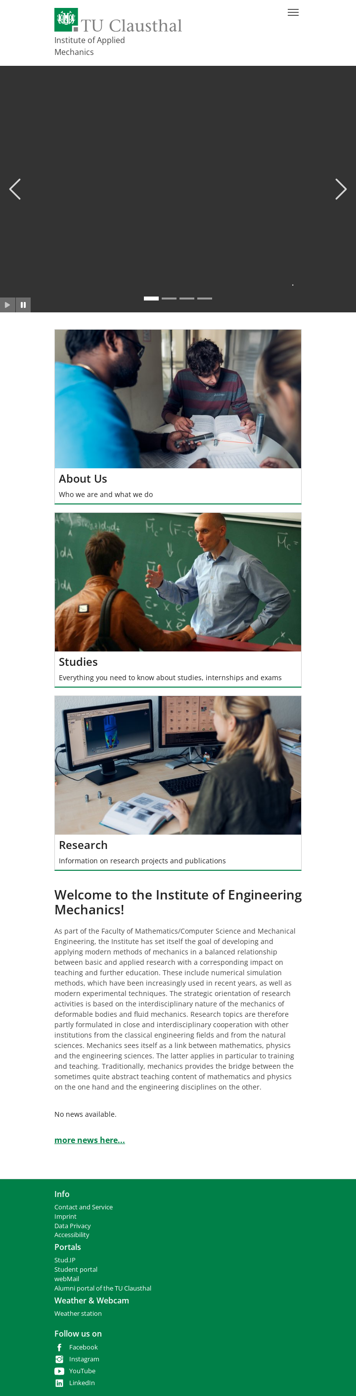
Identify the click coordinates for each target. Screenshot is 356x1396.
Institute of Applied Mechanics (89, 46)
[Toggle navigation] (293, 12)
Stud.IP (65, 1260)
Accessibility (71, 1235)
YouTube (82, 1371)
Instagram (84, 1359)
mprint (66, 1216)
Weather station (78, 1313)
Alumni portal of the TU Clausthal (102, 1288)
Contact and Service (83, 1207)
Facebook (83, 1347)
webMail (66, 1279)
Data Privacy (72, 1226)
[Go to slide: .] (151, 298)
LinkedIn (82, 1383)
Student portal (75, 1269)
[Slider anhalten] (23, 305)
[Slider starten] (7, 305)
